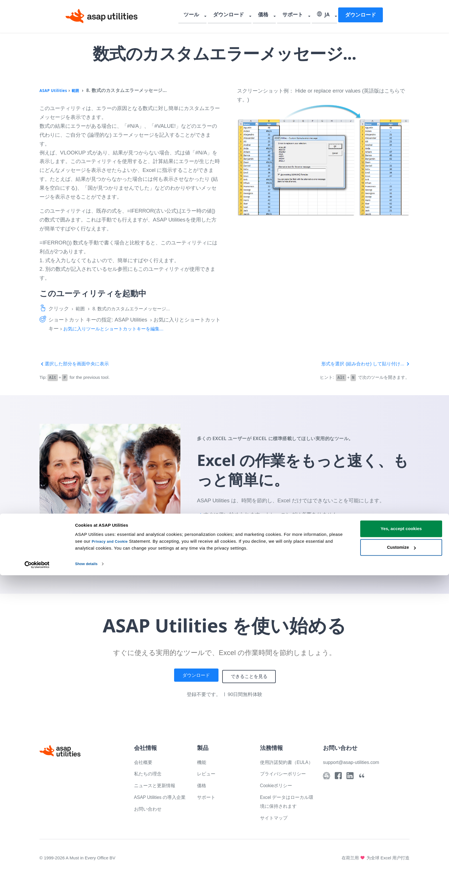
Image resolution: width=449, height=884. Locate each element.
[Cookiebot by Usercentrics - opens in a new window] (37, 873)
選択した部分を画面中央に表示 (78, 363)
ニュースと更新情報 (157, 784)
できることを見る (252, 676)
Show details (88, 872)
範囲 (81, 90)
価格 (269, 15)
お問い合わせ (149, 817)
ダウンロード (237, 15)
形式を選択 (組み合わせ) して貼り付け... (360, 363)
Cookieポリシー (278, 793)
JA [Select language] (325, 15)
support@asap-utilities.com (355, 761)
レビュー (207, 773)
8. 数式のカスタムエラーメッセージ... (138, 308)
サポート (296, 15)
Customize (401, 856)
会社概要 (144, 761)
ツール (203, 15)
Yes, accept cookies (401, 837)
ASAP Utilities (56, 90)
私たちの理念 (149, 773)
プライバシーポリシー (286, 781)
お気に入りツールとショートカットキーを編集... (119, 329)
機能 (202, 761)
